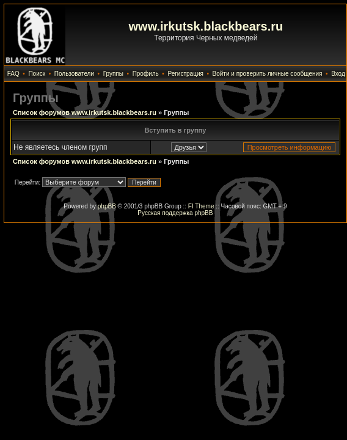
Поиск (36, 73)
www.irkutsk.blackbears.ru (206, 26)
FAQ (13, 73)
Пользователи (74, 73)
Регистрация (185, 73)
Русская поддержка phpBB (175, 213)
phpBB (107, 206)
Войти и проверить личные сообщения (268, 73)
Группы (113, 73)
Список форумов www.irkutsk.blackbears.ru (84, 112)
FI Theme (201, 206)
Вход (338, 73)
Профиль (146, 73)
